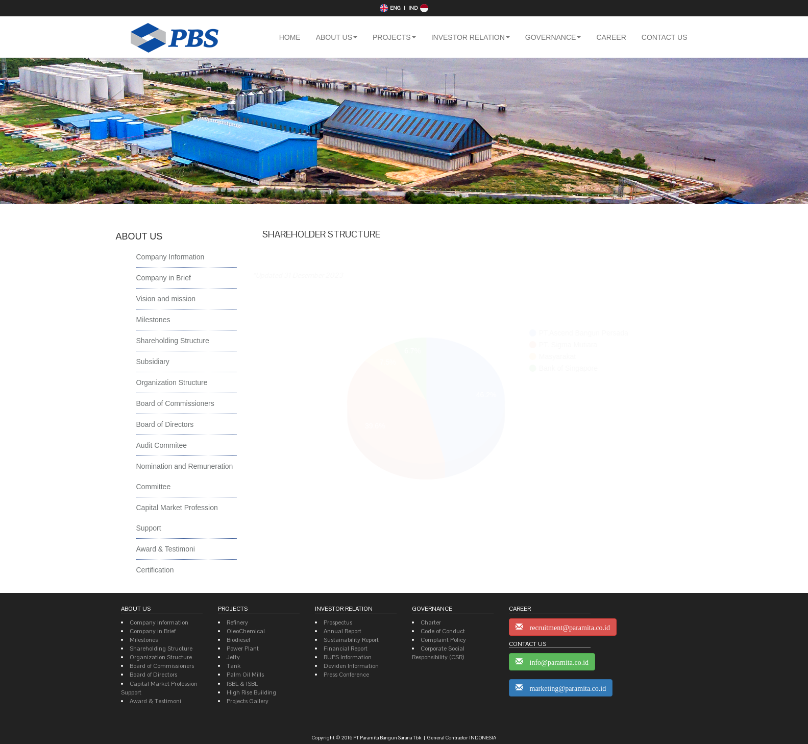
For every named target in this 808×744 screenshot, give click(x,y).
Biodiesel (238, 640)
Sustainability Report (351, 640)
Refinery (237, 622)
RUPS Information (348, 657)
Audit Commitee (161, 445)
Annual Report (342, 631)
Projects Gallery (247, 701)
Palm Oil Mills (245, 674)
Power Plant (243, 648)
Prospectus (338, 622)
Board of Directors (165, 424)
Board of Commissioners (175, 403)
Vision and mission (165, 299)
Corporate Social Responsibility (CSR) (438, 652)
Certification (155, 570)
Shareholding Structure (172, 341)
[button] (336, 37)
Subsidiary (152, 361)
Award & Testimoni (165, 549)
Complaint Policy (443, 640)
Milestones (153, 320)
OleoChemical (246, 631)
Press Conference (346, 674)
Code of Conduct (443, 631)
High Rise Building (251, 692)
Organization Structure (172, 382)
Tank (233, 666)
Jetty (233, 657)
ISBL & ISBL (242, 684)
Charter (431, 622)
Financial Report (346, 648)
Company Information (170, 257)
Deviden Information (351, 666)
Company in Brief (163, 278)
